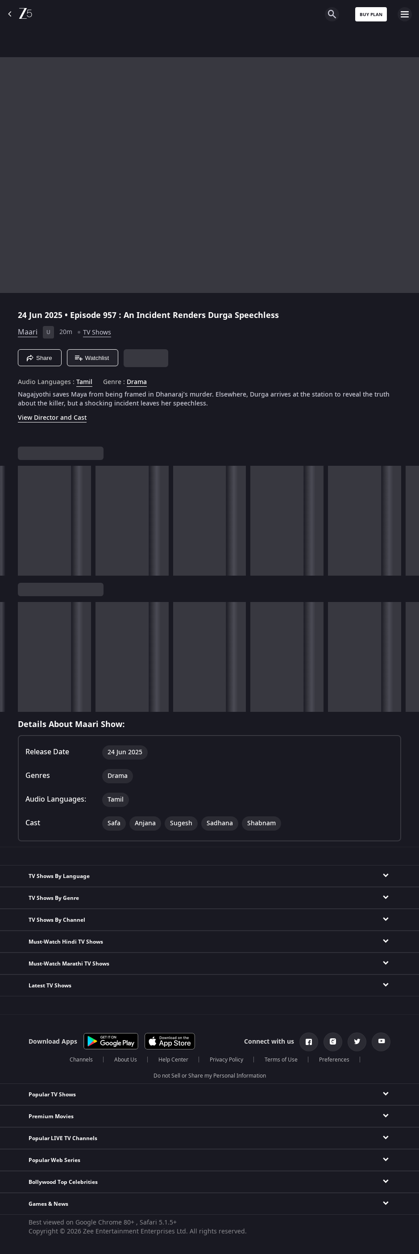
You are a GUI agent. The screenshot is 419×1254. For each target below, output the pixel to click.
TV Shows (97, 332)
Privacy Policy (226, 1060)
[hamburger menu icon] (405, 14)
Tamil (84, 382)
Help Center (173, 1060)
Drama (137, 382)
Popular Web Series (54, 1160)
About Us (125, 1060)
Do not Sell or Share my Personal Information (209, 1076)
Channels (81, 1060)
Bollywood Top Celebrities (63, 1182)
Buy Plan (371, 14)
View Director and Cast (52, 417)
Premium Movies (51, 1116)
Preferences (334, 1060)
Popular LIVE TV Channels (63, 1138)
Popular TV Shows (52, 1094)
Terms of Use (281, 1060)
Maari (27, 332)
